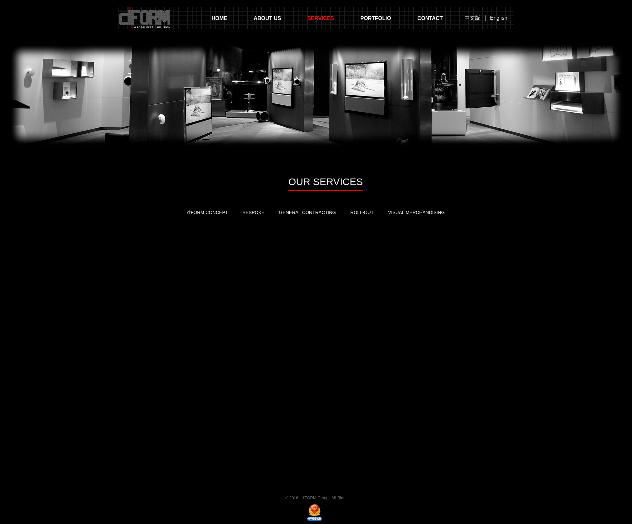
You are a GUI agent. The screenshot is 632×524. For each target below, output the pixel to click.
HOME (219, 18)
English (498, 18)
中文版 (472, 18)
